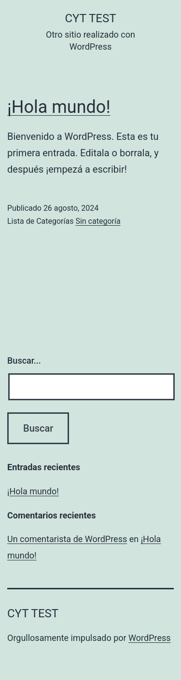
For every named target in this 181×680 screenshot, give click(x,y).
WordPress (149, 638)
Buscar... (24, 360)
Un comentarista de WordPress (67, 539)
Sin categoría (97, 221)
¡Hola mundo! (59, 107)
